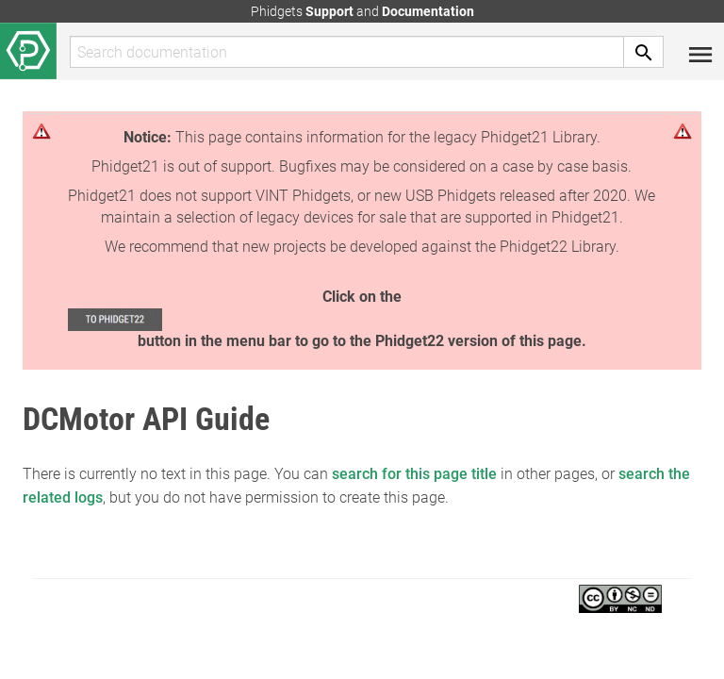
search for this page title (414, 474)
